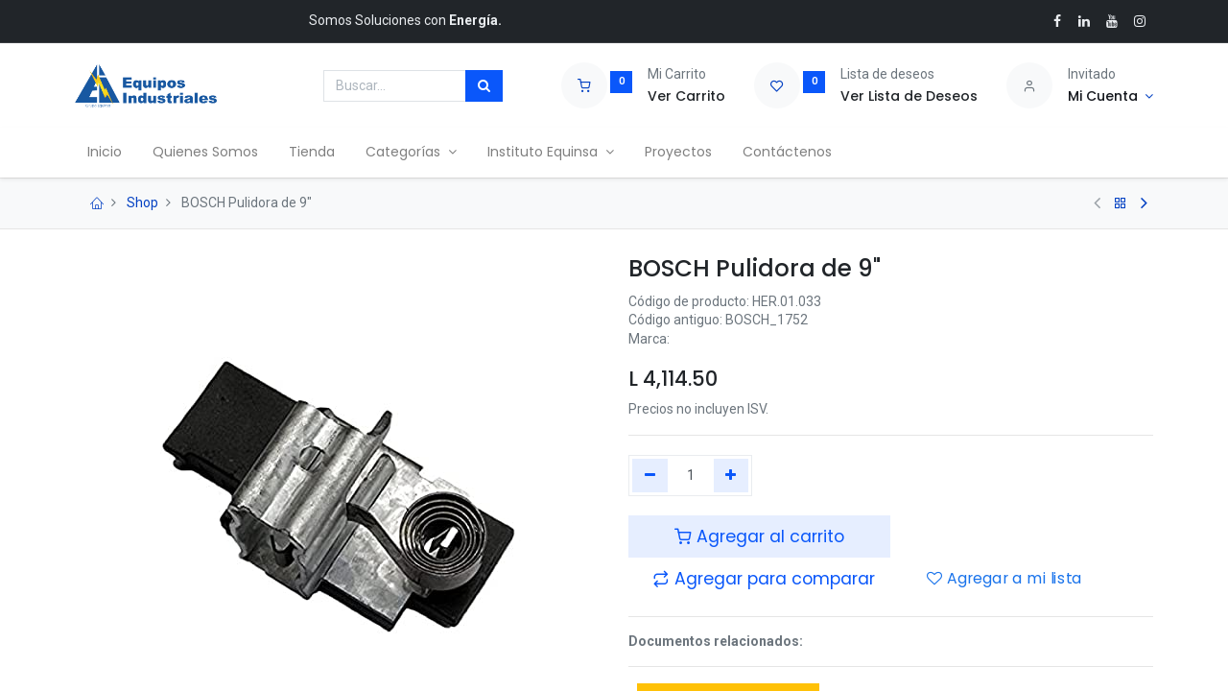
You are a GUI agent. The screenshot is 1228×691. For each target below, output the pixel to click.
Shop (142, 202)
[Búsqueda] (484, 86)
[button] (763, 579)
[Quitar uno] (650, 476)
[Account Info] (1110, 97)
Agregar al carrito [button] (759, 536)
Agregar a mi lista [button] (1004, 579)
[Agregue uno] (731, 476)
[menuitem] (107, 152)
